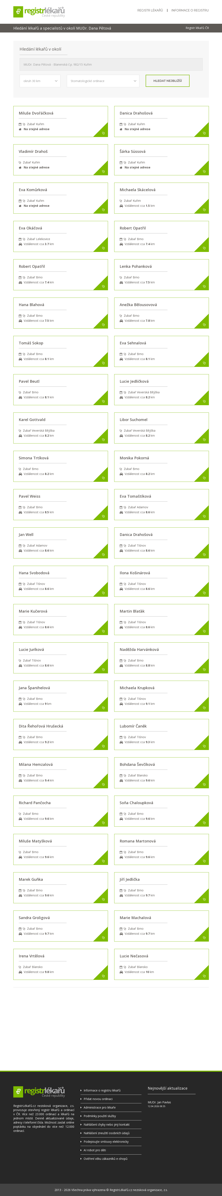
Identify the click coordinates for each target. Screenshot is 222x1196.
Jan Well (26, 534)
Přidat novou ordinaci (98, 1099)
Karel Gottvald (32, 419)
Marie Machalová (135, 917)
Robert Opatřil (133, 227)
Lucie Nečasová (134, 955)
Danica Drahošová (136, 113)
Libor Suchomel (134, 419)
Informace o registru (190, 10)
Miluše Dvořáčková (36, 113)
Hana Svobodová (34, 572)
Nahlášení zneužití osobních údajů (107, 1133)
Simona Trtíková (34, 457)
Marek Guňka (31, 879)
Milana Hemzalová (36, 764)
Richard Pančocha (35, 802)
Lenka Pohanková (136, 266)
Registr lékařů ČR (197, 27)
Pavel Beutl (29, 381)
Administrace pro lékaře (100, 1107)
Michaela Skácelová (138, 189)
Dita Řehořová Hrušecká (41, 726)
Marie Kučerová (33, 611)
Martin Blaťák (132, 611)
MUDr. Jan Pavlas (159, 1102)
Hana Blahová (31, 304)
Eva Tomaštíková (135, 496)
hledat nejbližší (167, 81)
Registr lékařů (150, 10)
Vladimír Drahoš (33, 151)
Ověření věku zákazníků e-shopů (106, 1159)
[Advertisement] (111, 1016)
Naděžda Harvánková (139, 649)
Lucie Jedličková (134, 381)
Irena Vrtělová (32, 955)
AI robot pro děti (95, 1150)
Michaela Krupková (137, 687)
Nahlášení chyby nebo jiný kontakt (107, 1124)
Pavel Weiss (29, 496)
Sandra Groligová (34, 917)
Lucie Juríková (31, 649)
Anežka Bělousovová (138, 304)
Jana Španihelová (34, 687)
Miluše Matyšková (35, 840)
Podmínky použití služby (100, 1116)
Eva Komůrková (33, 189)
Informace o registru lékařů (102, 1090)
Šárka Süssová (133, 151)
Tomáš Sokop (31, 342)
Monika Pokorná (134, 457)
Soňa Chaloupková (136, 802)
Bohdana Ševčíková (137, 764)
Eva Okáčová (30, 227)
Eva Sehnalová (133, 342)
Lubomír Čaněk (133, 726)
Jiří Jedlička (130, 879)
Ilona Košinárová (135, 572)
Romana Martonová (138, 840)
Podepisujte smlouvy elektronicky (106, 1142)
